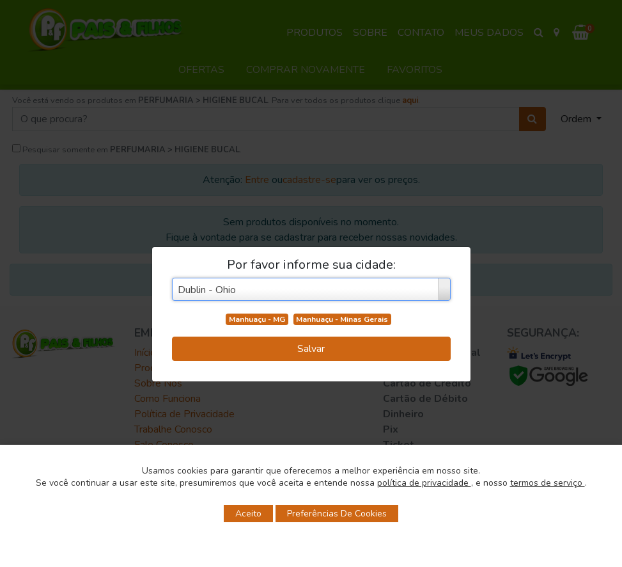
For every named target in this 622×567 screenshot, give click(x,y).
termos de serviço (547, 483)
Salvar (311, 349)
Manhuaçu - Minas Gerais (342, 319)
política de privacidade (424, 483)
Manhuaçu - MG (257, 319)
